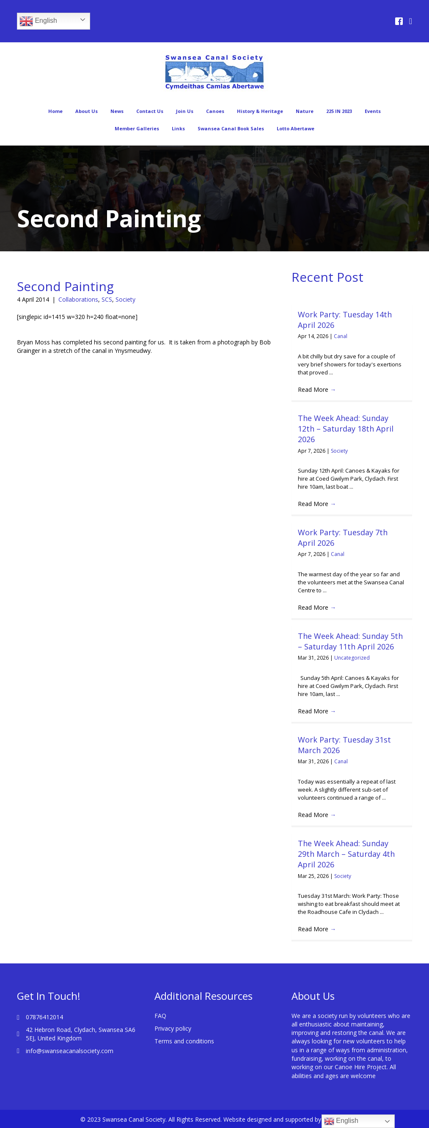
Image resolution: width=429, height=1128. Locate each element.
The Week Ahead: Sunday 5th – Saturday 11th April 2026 (350, 641)
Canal (340, 336)
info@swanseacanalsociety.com (69, 1051)
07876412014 (44, 1017)
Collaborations (78, 299)
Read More (317, 389)
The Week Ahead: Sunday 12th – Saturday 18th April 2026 (345, 428)
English (38, 21)
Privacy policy (172, 1028)
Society (125, 299)
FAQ (160, 1016)
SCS (107, 299)
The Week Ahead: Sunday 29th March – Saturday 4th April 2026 (346, 853)
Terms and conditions (184, 1041)
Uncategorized (352, 657)
